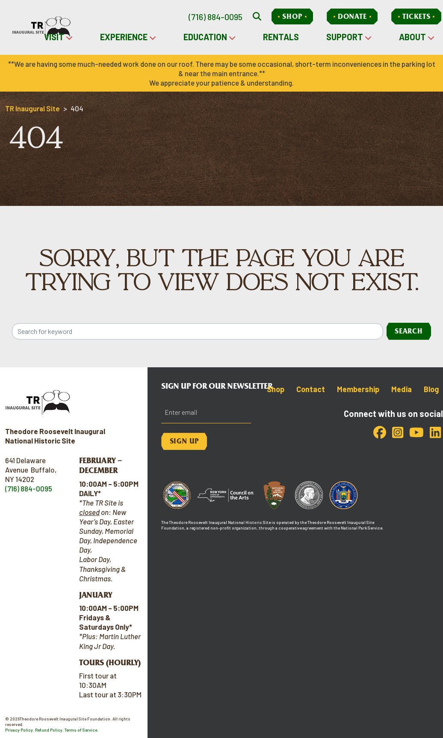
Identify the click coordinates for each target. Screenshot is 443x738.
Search (409, 331)
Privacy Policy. (19, 729)
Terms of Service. (81, 729)
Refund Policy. (49, 729)
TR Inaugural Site (32, 108)
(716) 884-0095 (215, 17)
